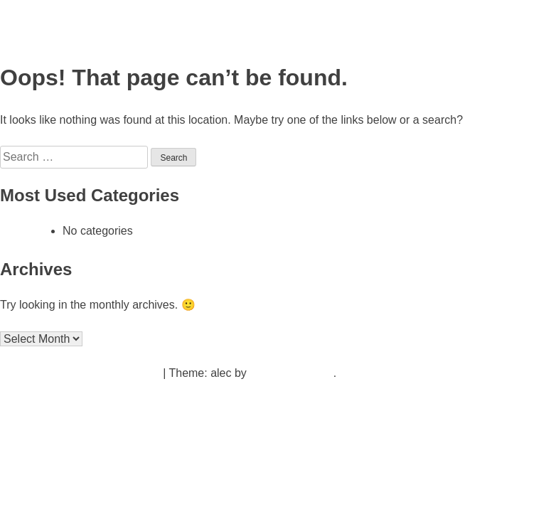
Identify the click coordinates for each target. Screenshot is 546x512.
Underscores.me (291, 373)
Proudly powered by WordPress (81, 373)
